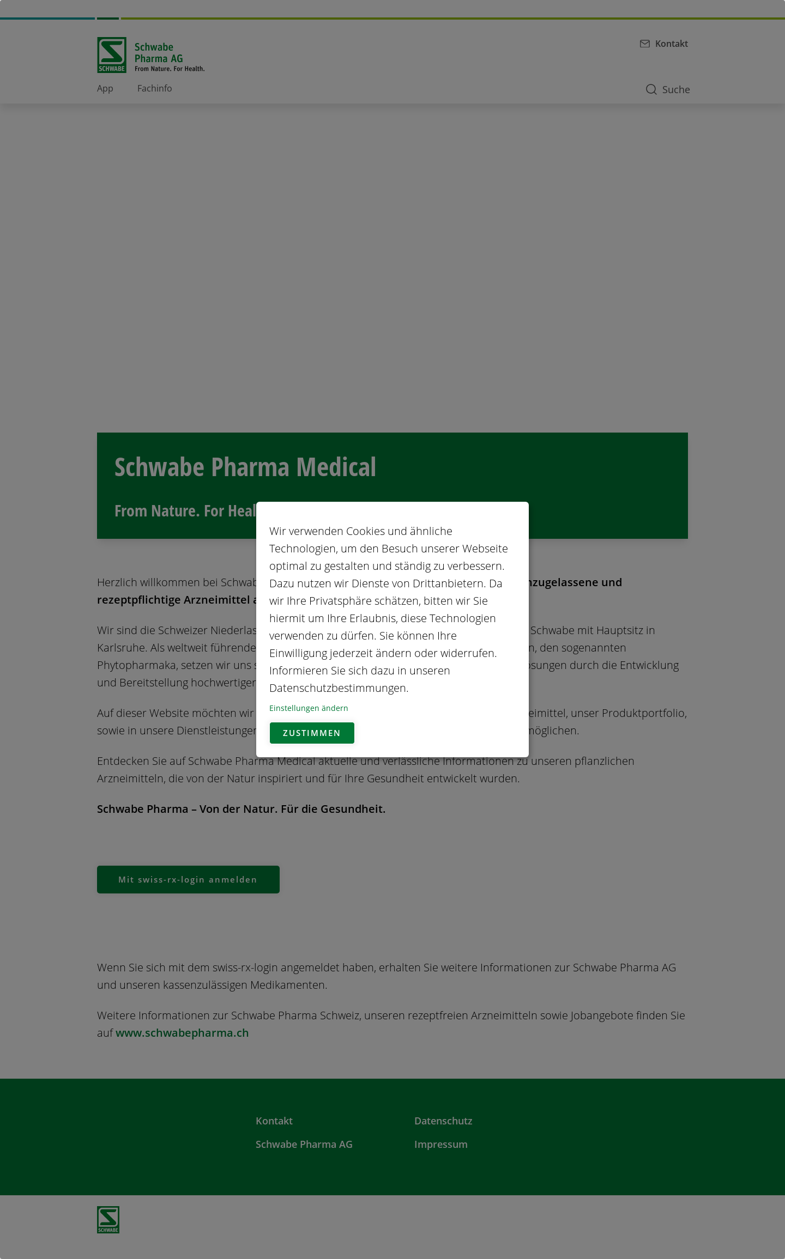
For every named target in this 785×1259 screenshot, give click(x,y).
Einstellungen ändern (308, 708)
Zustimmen (314, 733)
